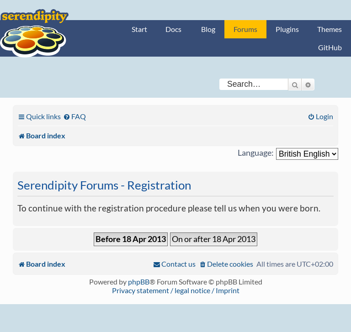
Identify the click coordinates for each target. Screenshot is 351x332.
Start (139, 29)
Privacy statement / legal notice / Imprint (175, 290)
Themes (329, 29)
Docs (173, 29)
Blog (208, 29)
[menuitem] (74, 116)
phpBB (138, 281)
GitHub (330, 47)
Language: (256, 153)
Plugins (287, 29)
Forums (245, 29)
